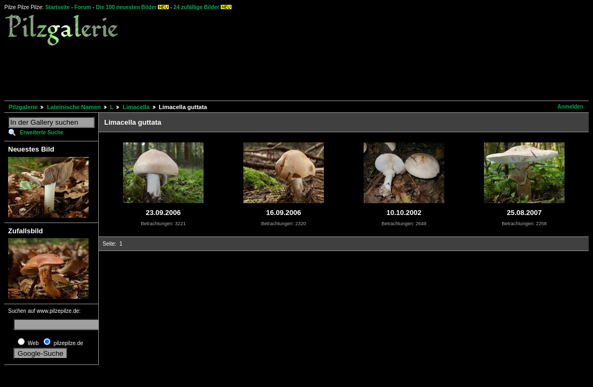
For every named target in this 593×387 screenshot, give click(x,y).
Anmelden (570, 107)
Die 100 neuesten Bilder (126, 7)
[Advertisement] (199, 72)
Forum (83, 7)
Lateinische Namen (73, 107)
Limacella (135, 107)
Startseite (57, 7)
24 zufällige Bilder (196, 7)
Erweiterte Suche (41, 132)
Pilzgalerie (23, 107)
